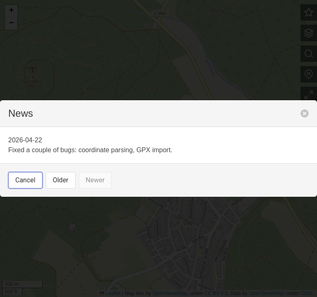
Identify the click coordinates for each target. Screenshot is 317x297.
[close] (304, 113)
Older (61, 180)
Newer (95, 180)
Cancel (25, 180)
